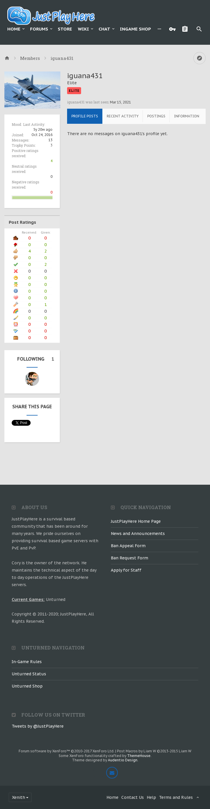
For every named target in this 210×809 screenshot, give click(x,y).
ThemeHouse (138, 755)
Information (186, 116)
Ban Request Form (129, 558)
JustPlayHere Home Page (136, 521)
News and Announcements (138, 533)
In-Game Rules (27, 661)
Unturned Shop (27, 686)
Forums (39, 29)
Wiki (83, 29)
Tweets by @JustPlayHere (38, 726)
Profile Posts (84, 116)
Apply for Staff (126, 570)
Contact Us (132, 797)
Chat (104, 29)
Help (151, 797)
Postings (156, 116)
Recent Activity (123, 116)
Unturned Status (29, 673)
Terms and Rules (176, 797)
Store (65, 29)
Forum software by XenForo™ (66, 751)
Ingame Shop (135, 29)
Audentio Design (122, 760)
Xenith (18, 797)
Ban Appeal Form (128, 545)
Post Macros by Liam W (154, 751)
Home (13, 29)
